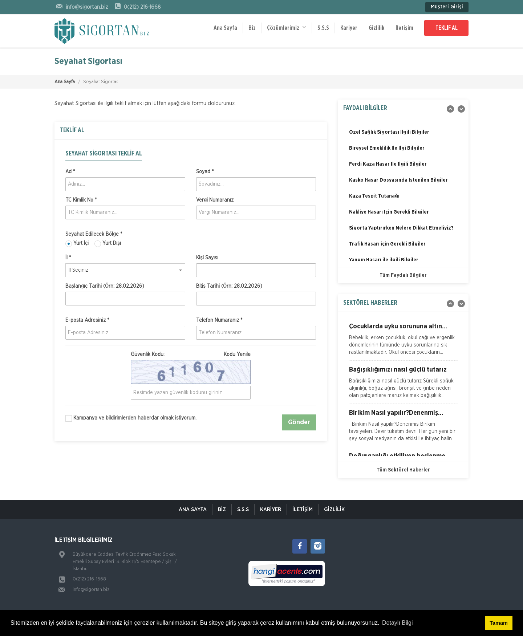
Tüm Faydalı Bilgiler (403, 275)
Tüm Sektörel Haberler (403, 470)
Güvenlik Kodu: (191, 354)
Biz (252, 28)
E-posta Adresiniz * (87, 320)
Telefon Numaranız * (219, 320)
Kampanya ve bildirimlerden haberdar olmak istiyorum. (130, 418)
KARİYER (270, 509)
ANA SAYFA (193, 509)
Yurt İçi (77, 243)
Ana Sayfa (225, 28)
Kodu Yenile (237, 354)
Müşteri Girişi (447, 6)
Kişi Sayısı (207, 257)
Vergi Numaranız (215, 200)
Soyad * (205, 171)
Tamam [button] (498, 623)
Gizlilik (376, 28)
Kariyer (348, 28)
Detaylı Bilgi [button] (397, 623)
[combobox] (125, 270)
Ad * (70, 171)
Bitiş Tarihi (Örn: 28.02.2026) (229, 286)
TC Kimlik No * (81, 200)
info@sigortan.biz (91, 589)
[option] (403, 134)
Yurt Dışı (107, 243)
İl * (68, 257)
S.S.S (323, 28)
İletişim (404, 28)
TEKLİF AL (446, 28)
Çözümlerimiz (286, 27)
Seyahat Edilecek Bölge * (93, 234)
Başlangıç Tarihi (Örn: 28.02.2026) (104, 286)
